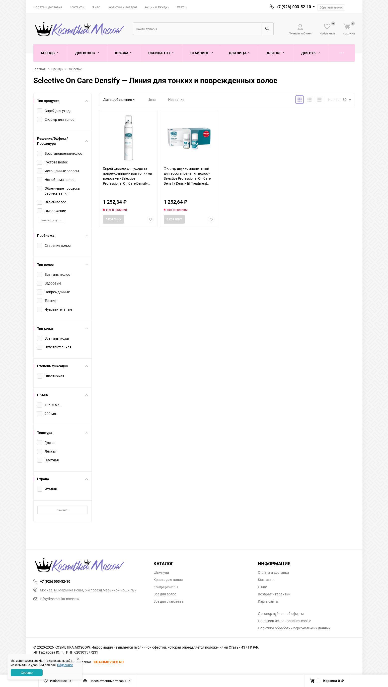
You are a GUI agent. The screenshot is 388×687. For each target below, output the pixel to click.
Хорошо (27, 672)
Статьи (182, 7)
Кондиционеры (166, 587)
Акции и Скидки (157, 7)
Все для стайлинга (169, 601)
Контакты (77, 7)
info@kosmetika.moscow (56, 598)
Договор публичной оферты (281, 613)
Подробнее (65, 665)
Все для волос (165, 594)
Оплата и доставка (47, 7)
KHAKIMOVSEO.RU (109, 662)
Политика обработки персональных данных (294, 628)
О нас (96, 7)
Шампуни (161, 572)
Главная (39, 69)
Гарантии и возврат (122, 7)
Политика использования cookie (284, 621)
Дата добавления (119, 99)
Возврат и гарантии (274, 594)
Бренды (57, 69)
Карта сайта (268, 601)
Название (176, 99)
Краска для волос (168, 579)
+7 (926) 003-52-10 (293, 6)
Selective (75, 69)
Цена (152, 99)
